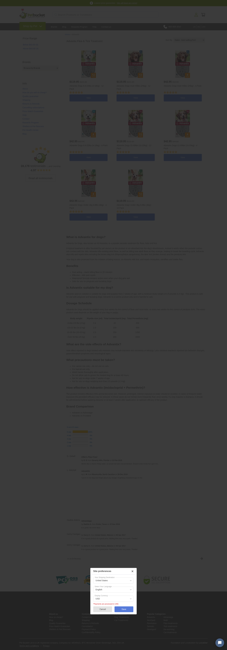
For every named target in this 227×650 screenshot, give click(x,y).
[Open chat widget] (219, 642)
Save (124, 609)
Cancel (103, 609)
